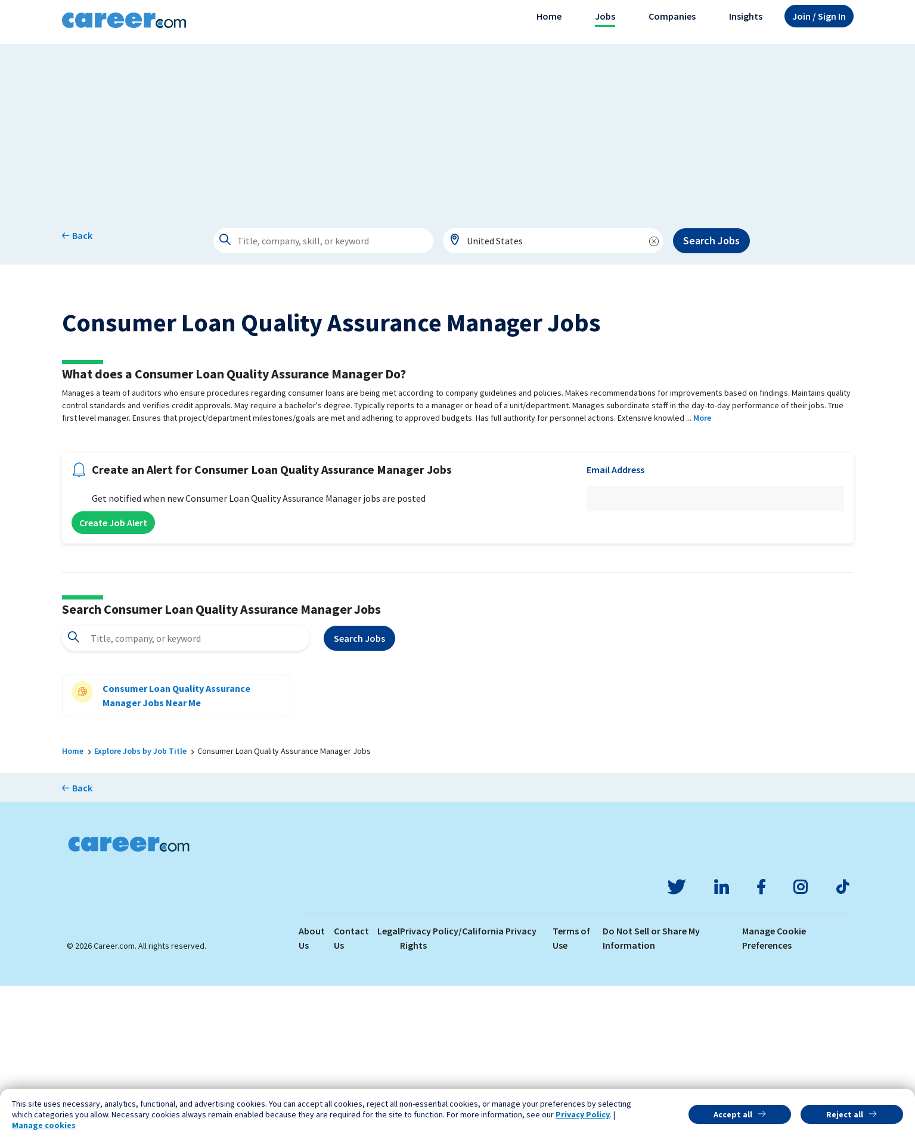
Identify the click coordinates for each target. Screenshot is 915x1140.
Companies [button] (672, 16)
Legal (388, 1085)
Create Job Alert (113, 677)
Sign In (819, 16)
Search (359, 792)
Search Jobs (711, 240)
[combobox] (553, 240)
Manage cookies (44, 1125)
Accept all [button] (733, 1114)
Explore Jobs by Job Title (140, 905)
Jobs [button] (605, 16)
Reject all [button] (844, 1114)
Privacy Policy (583, 1114)
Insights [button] (745, 16)
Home (549, 16)
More (702, 572)
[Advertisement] (457, 127)
